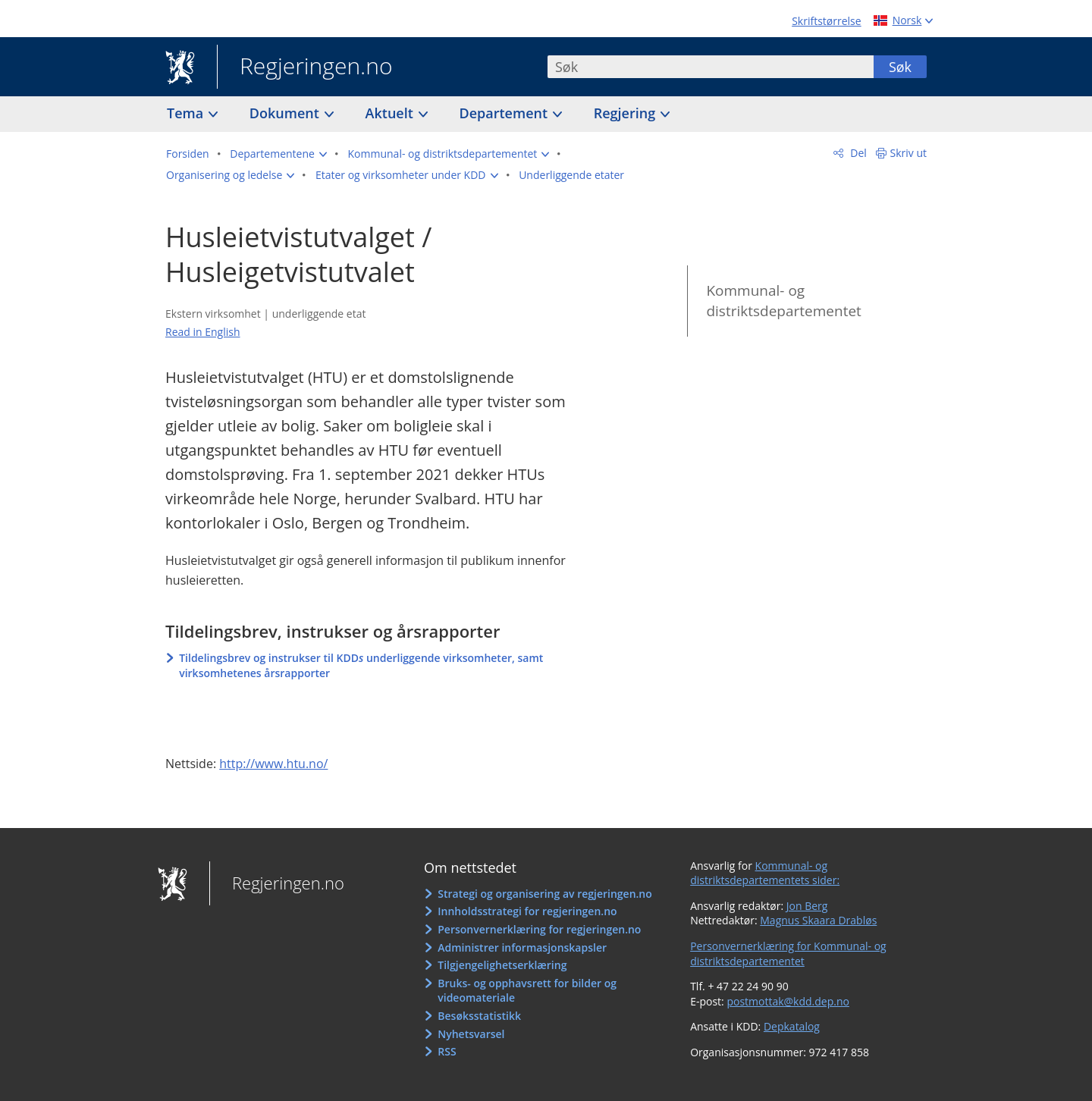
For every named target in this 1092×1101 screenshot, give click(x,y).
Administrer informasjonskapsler (522, 947)
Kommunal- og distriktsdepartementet (783, 301)
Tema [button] (187, 113)
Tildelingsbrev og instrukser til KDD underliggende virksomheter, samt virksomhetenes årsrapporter (361, 665)
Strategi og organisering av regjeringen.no (545, 893)
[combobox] (711, 66)
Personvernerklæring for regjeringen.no (539, 929)
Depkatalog (792, 1026)
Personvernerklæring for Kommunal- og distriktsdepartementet (788, 953)
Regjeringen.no (305, 67)
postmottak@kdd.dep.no (787, 1001)
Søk (900, 67)
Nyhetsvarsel (471, 1034)
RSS (447, 1051)
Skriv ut (908, 153)
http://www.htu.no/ (273, 763)
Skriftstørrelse (826, 21)
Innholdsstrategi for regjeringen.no (527, 911)
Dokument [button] (286, 113)
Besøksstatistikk (479, 1015)
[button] (278, 154)
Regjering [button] (626, 113)
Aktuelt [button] (391, 113)
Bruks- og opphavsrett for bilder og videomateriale (527, 990)
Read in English (202, 332)
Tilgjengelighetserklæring (502, 965)
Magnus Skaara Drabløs (818, 920)
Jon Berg (807, 906)
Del (857, 153)
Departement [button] (505, 113)
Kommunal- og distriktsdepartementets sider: (764, 873)
